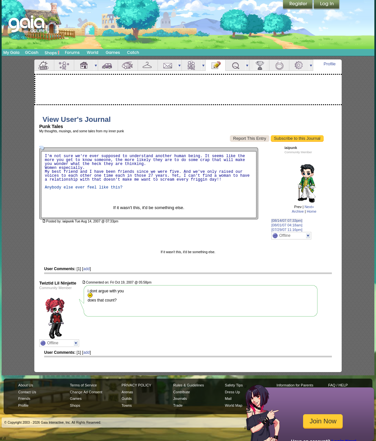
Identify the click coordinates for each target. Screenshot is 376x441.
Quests (235, 65)
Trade (177, 405)
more (96, 65)
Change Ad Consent (86, 392)
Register (298, 5)
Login (327, 5)
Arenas (127, 392)
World (92, 52)
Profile (330, 63)
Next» (309, 207)
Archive (298, 211)
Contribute (181, 392)
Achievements (259, 65)
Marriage (279, 65)
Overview (44, 65)
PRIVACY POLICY (136, 385)
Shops (52, 52)
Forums (72, 52)
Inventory (148, 65)
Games (113, 52)
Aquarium (128, 65)
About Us (25, 385)
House (84, 65)
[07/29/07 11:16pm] (286, 230)
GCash (32, 52)
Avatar (64, 65)
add (86, 269)
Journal (215, 65)
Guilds (127, 398)
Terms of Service (83, 385)
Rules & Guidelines (188, 385)
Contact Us (27, 392)
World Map (233, 405)
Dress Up (232, 392)
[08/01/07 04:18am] (286, 225)
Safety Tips (234, 385)
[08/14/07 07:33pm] (286, 220)
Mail (168, 65)
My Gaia (11, 52)
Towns (127, 405)
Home (311, 211)
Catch (133, 52)
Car (108, 65)
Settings (299, 65)
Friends (191, 65)
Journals (180, 398)
